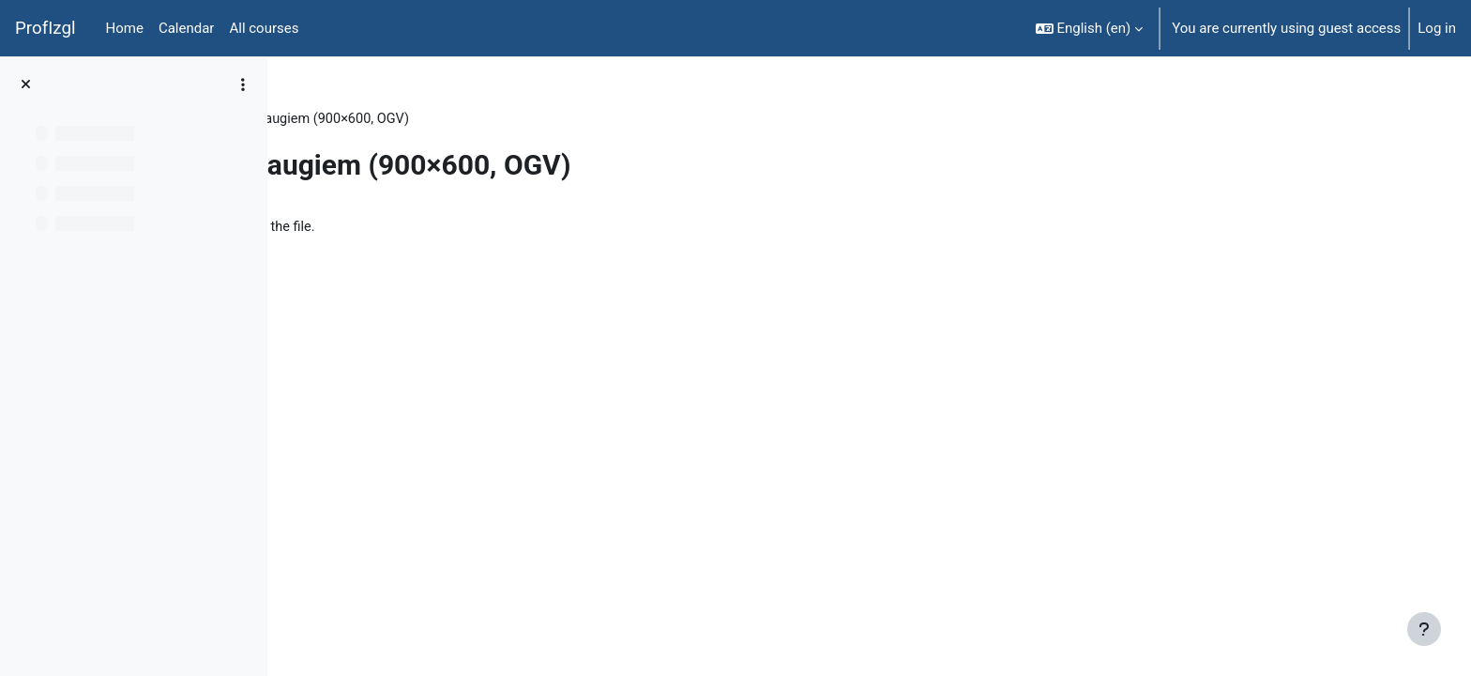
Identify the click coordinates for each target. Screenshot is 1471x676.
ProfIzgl (45, 28)
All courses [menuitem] (263, 28)
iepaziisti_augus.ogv (401, 228)
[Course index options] (243, 84)
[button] (1090, 28)
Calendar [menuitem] (187, 28)
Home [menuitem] (125, 28)
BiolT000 (331, 119)
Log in (1437, 28)
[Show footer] (1424, 629)
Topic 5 (404, 119)
